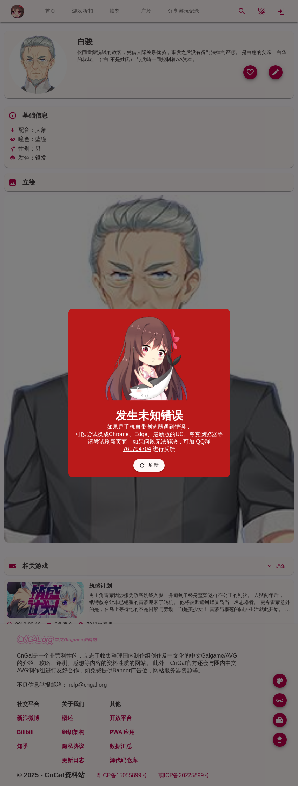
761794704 (137, 449)
